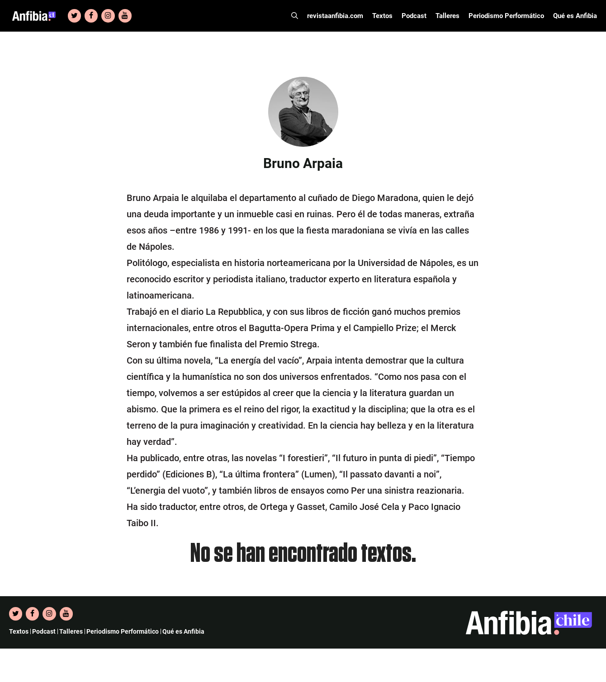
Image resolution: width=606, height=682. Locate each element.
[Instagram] (107, 16)
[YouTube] (125, 16)
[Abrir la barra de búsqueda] (295, 16)
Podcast (414, 16)
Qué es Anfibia (575, 16)
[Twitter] (74, 16)
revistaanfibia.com (335, 16)
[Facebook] (91, 16)
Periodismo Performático (506, 16)
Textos (382, 16)
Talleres (447, 16)
